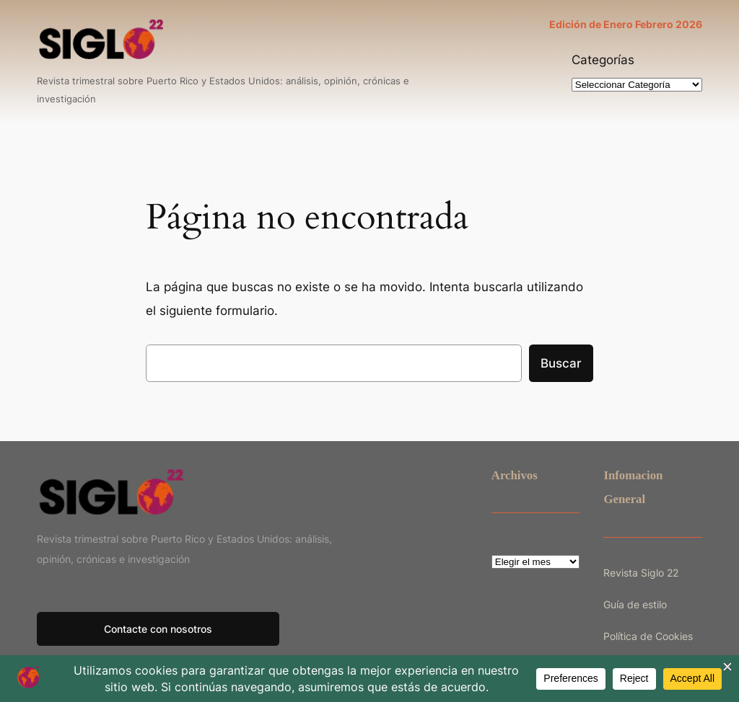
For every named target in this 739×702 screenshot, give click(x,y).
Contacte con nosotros (158, 629)
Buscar (561, 363)
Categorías (603, 60)
